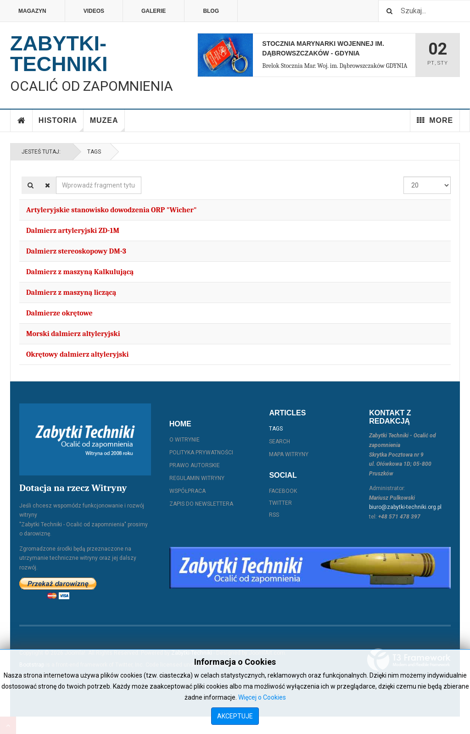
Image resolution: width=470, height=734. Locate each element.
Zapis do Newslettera (201, 504)
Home (22, 121)
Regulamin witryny (196, 478)
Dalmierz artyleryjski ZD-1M (72, 230)
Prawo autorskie (194, 465)
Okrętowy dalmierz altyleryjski (77, 354)
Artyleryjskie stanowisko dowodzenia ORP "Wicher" (111, 210)
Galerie (153, 11)
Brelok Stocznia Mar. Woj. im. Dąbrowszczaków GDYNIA (334, 66)
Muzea (107, 124)
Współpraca (187, 491)
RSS (274, 515)
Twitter (280, 503)
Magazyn (32, 11)
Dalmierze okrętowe (59, 313)
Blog (211, 11)
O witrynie (184, 439)
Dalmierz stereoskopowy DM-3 (76, 251)
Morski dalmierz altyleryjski (73, 334)
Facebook (283, 491)
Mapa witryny (288, 454)
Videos (94, 11)
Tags (94, 152)
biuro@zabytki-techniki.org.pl (405, 507)
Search (279, 441)
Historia (61, 124)
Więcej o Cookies (262, 697)
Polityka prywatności (201, 452)
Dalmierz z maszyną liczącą (71, 292)
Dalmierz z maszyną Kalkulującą (80, 272)
